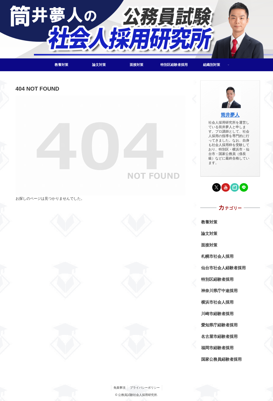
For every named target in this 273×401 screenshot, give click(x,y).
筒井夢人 (230, 114)
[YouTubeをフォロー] (225, 187)
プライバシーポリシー (145, 387)
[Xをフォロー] (216, 187)
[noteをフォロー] (234, 187)
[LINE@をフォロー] (244, 187)
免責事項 (119, 387)
